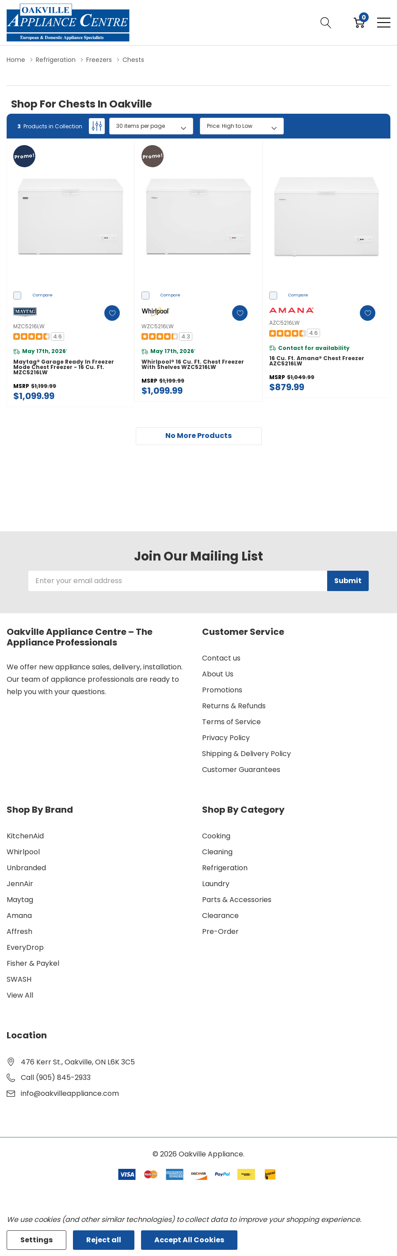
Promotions (222, 690)
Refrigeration (225, 868)
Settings (36, 1240)
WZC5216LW (157, 326)
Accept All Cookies (189, 1240)
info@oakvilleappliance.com (70, 1093)
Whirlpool (23, 852)
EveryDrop (25, 947)
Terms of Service (231, 722)
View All (20, 995)
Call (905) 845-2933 (56, 1077)
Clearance (220, 915)
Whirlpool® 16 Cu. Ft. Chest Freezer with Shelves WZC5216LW (192, 364)
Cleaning (217, 852)
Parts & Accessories (236, 900)
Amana (19, 915)
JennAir (20, 884)
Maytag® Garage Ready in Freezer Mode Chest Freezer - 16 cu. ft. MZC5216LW (63, 367)
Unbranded (26, 868)
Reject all (103, 1240)
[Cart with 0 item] (359, 22)
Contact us (221, 658)
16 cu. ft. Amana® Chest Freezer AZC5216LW (316, 361)
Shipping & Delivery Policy (246, 754)
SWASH (19, 979)
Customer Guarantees (241, 769)
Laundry (215, 884)
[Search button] (326, 22)
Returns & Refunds (234, 706)
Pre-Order (220, 931)
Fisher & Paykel (33, 963)
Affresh (19, 931)
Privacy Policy (226, 738)
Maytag (20, 900)
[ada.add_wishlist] (111, 313)
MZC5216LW (29, 326)
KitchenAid (25, 836)
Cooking (216, 836)
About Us (217, 674)
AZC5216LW (284, 322)
